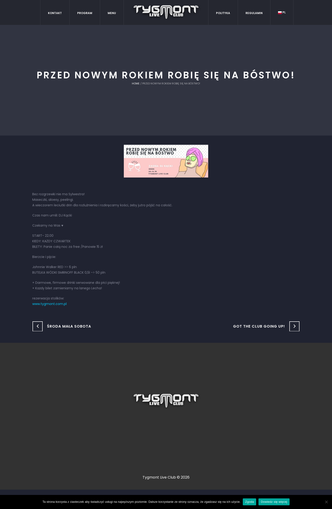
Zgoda (249, 501)
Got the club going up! (259, 326)
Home (135, 83)
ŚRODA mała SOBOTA (69, 326)
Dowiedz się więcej (274, 501)
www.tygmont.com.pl (49, 304)
